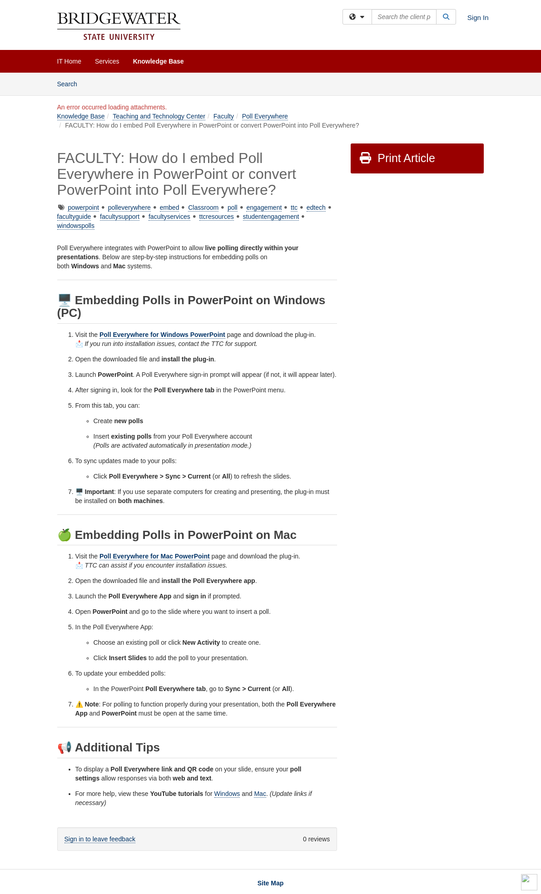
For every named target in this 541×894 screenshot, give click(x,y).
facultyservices (169, 216)
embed (169, 207)
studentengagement (271, 216)
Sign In (478, 17)
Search (70, 83)
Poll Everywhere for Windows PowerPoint (162, 334)
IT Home (69, 61)
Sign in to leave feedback (100, 839)
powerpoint (83, 207)
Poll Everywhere (265, 116)
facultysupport (119, 216)
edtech (316, 207)
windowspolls (75, 225)
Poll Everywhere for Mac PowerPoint (154, 556)
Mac (260, 793)
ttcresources (216, 216)
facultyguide (74, 216)
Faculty (223, 116)
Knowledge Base (158, 61)
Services (107, 61)
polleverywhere (129, 207)
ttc (294, 207)
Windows (227, 793)
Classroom (203, 207)
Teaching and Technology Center (159, 116)
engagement (264, 207)
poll (233, 207)
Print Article (396, 158)
